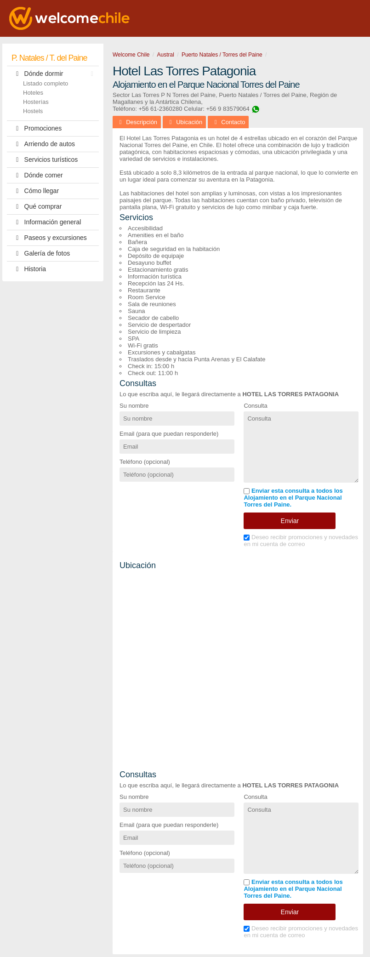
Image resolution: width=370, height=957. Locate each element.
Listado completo (45, 83)
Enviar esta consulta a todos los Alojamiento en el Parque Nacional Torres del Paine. (293, 497)
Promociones (36, 128)
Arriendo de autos (43, 144)
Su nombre (134, 405)
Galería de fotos (40, 253)
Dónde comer (37, 175)
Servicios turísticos (44, 160)
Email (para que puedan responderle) (169, 433)
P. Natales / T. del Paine (49, 58)
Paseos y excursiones (49, 238)
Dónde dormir (54, 74)
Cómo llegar (35, 191)
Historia (28, 269)
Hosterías (36, 101)
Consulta (255, 405)
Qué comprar (36, 206)
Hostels (33, 111)
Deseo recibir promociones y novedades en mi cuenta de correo (301, 540)
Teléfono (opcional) (145, 461)
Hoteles (33, 92)
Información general (46, 222)
